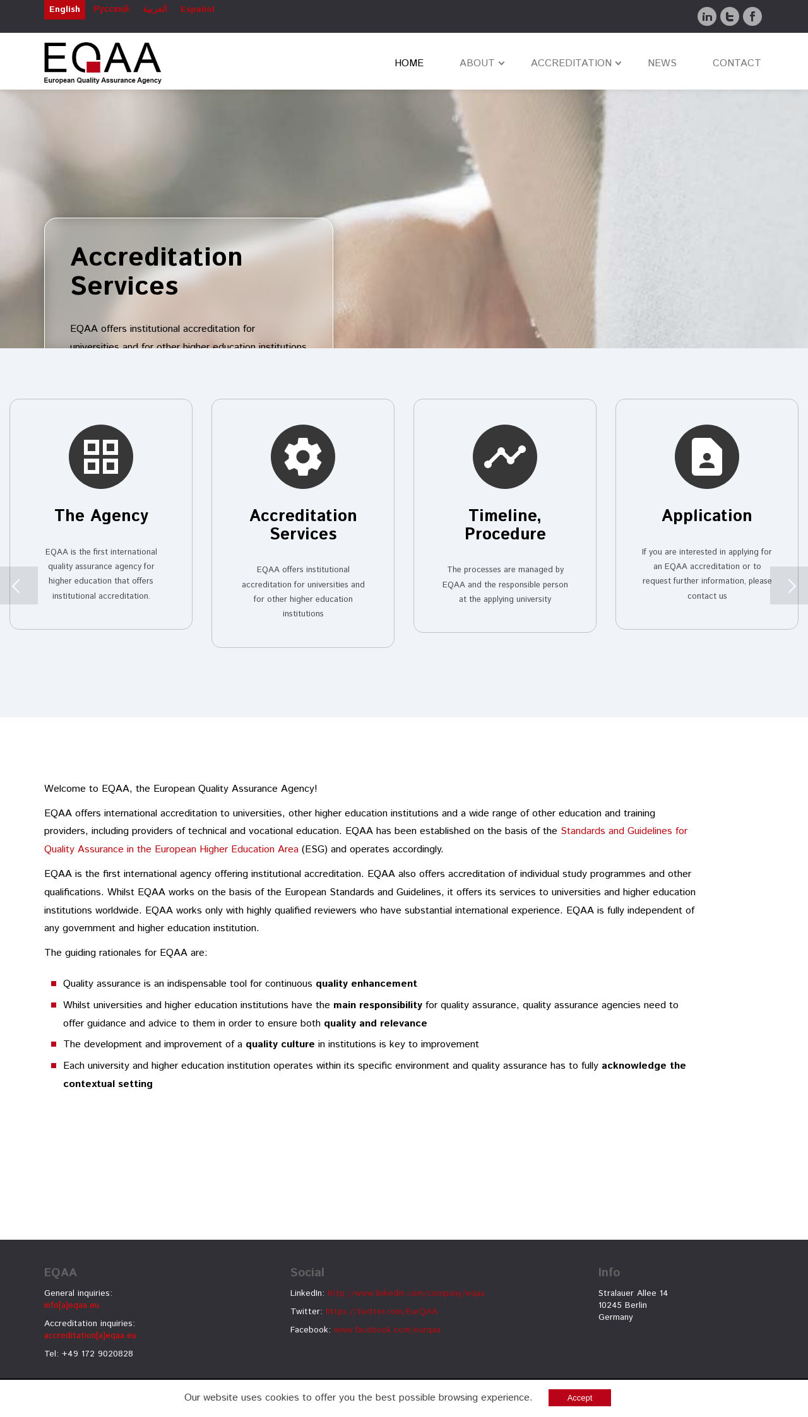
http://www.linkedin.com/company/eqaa (406, 1293)
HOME (409, 63)
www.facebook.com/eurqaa (387, 1330)
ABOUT (477, 63)
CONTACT (737, 63)
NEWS (662, 63)
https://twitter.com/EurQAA (381, 1311)
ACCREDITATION (571, 63)
